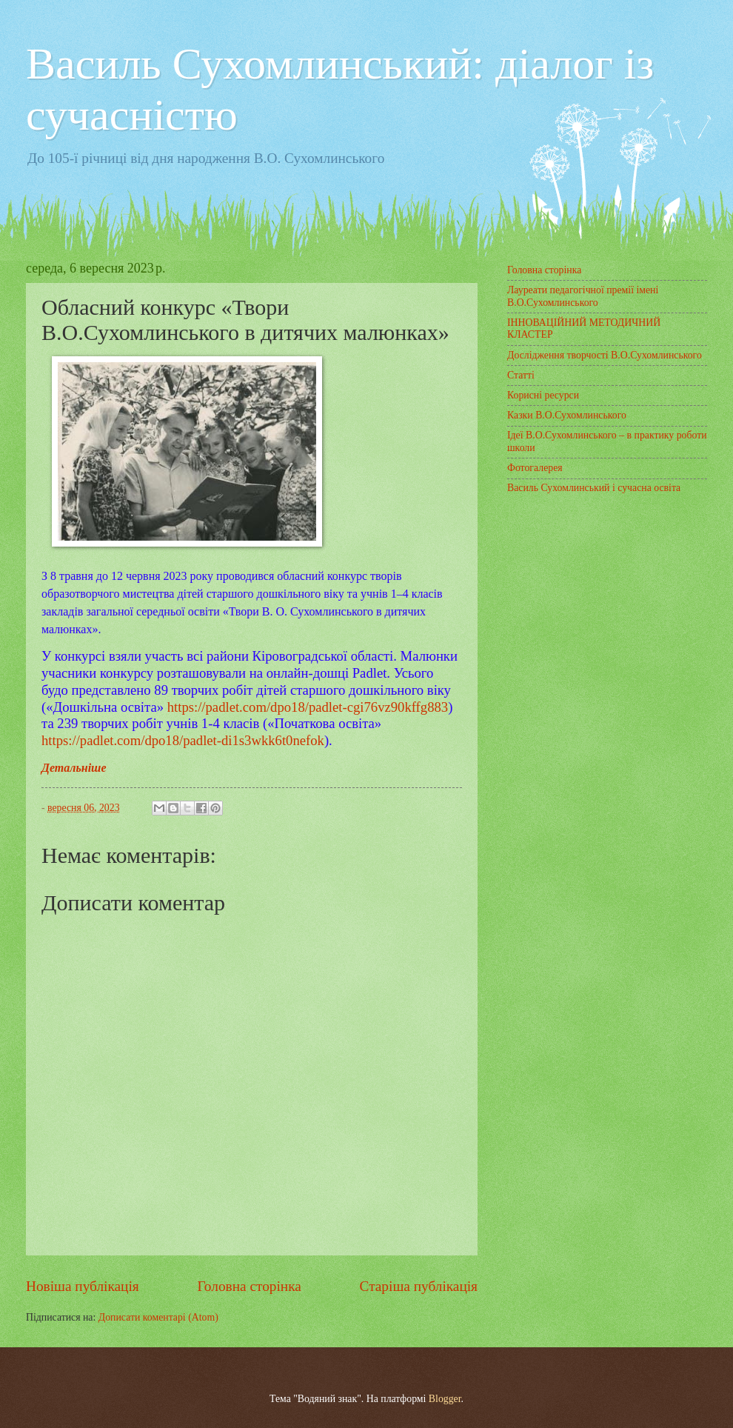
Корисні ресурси (543, 395)
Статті (521, 375)
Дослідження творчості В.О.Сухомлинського (604, 355)
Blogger (445, 1398)
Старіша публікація (419, 1286)
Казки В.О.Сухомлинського (566, 415)
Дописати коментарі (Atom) (158, 1317)
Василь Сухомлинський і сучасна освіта (593, 487)
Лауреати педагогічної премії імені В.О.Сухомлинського (582, 296)
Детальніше (74, 767)
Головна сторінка (249, 1286)
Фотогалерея (535, 467)
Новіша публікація (82, 1286)
